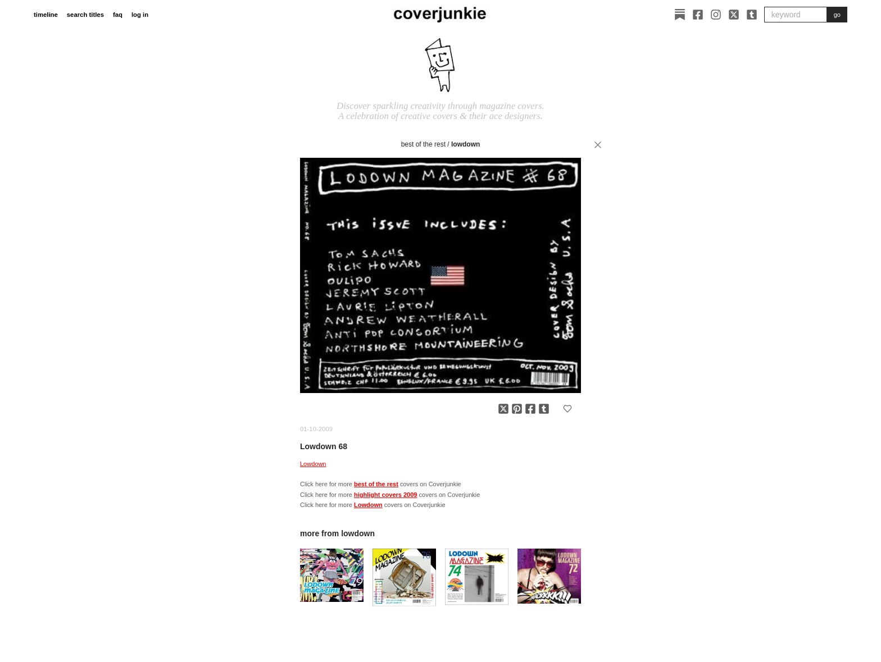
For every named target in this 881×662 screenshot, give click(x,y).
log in (139, 14)
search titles (85, 14)
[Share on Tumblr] (544, 408)
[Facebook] (697, 14)
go (837, 14)
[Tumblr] (751, 14)
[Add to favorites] (567, 409)
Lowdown (465, 144)
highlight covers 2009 (385, 494)
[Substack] (679, 14)
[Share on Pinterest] (517, 408)
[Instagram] (715, 14)
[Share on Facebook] (530, 408)
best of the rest (423, 144)
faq (117, 14)
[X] (733, 14)
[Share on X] (503, 408)
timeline (46, 14)
